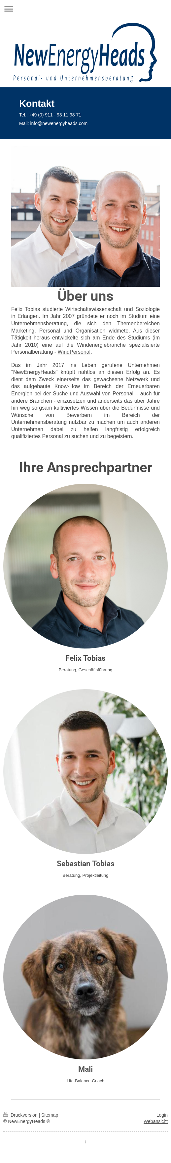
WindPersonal (74, 352)
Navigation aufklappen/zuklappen (85, 9)
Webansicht (156, 1121)
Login (162, 1115)
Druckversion (21, 1115)
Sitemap (49, 1115)
